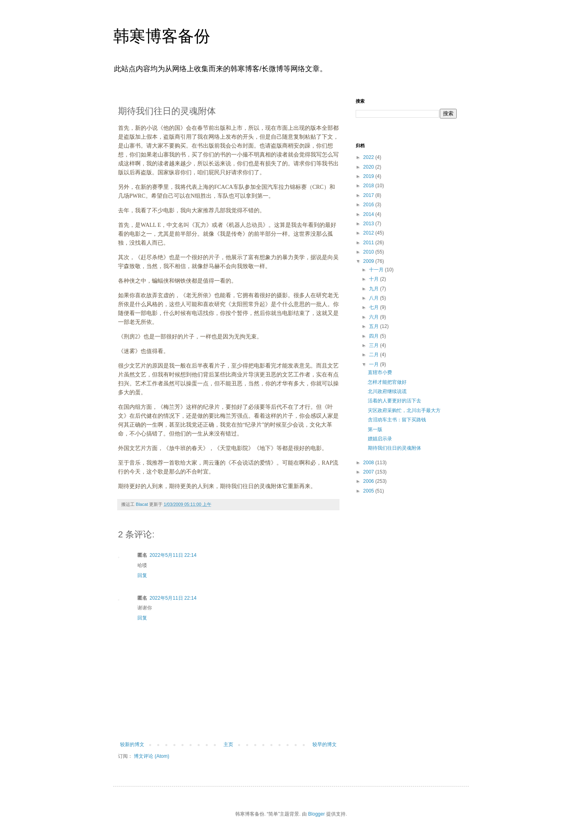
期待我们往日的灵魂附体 (394, 448)
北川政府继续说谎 (387, 391)
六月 (374, 317)
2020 (369, 167)
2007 (369, 472)
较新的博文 (132, 744)
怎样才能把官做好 (387, 382)
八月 (374, 298)
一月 (374, 364)
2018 (369, 185)
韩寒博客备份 (161, 36)
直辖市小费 (380, 372)
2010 (369, 252)
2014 (369, 214)
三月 (374, 345)
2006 (369, 481)
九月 (374, 289)
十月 (374, 279)
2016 (369, 204)
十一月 (377, 270)
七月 (374, 307)
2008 (369, 462)
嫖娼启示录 (380, 439)
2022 (369, 157)
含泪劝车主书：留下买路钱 (397, 420)
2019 (369, 176)
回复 (142, 575)
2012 (369, 233)
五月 (374, 326)
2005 (369, 491)
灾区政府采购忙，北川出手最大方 (404, 410)
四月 (374, 336)
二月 (374, 354)
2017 (369, 195)
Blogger (316, 814)
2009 (369, 261)
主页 (228, 744)
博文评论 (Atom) (151, 756)
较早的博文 (324, 744)
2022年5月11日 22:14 (173, 555)
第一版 (375, 429)
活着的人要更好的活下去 (394, 401)
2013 (369, 223)
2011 (369, 242)
